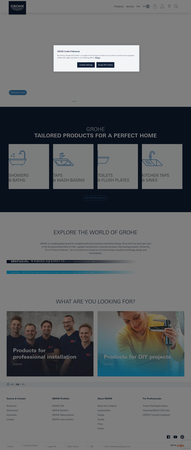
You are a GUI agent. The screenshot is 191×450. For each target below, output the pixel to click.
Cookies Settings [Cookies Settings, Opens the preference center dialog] (86, 65)
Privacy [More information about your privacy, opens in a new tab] (97, 58)
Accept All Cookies (105, 65)
